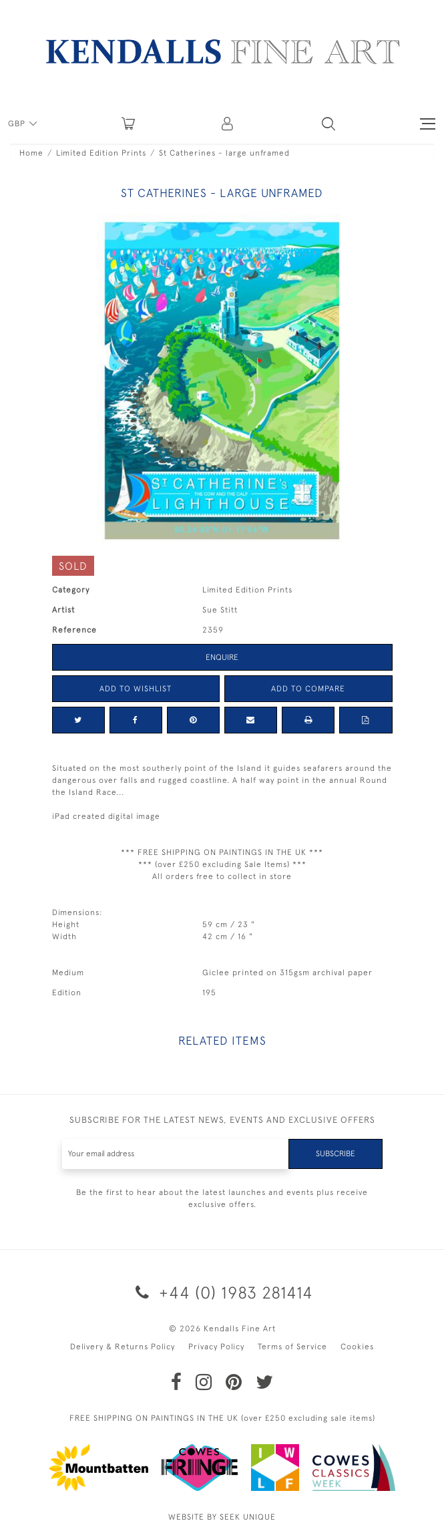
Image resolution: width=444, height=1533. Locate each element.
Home (31, 153)
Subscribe (335, 1153)
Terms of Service (292, 1346)
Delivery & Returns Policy (122, 1346)
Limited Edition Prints (101, 153)
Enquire (222, 657)
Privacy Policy (216, 1346)
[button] (328, 124)
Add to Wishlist (135, 688)
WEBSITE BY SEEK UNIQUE (222, 1517)
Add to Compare (308, 688)
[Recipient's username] (175, 1154)
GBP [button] (18, 123)
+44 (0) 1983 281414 (222, 1292)
